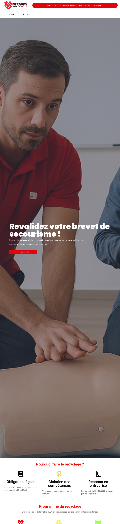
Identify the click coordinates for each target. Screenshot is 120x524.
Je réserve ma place (23, 252)
